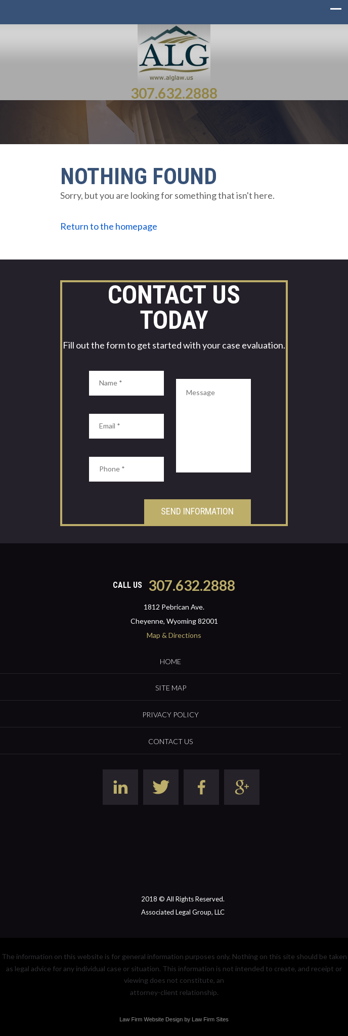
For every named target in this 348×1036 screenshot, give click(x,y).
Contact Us (170, 741)
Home (170, 661)
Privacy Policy (170, 714)
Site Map (170, 687)
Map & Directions (174, 635)
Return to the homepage (108, 226)
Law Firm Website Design (151, 1019)
